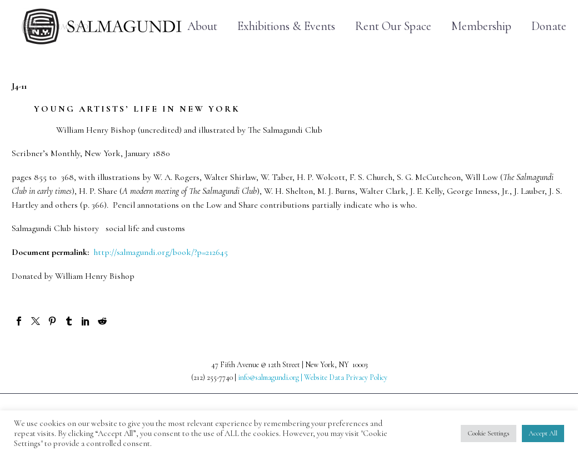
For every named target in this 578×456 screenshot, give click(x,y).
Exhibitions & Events (286, 26)
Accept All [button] (543, 433)
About (202, 26)
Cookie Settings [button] (488, 433)
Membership (481, 26)
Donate (548, 26)
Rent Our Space (393, 26)
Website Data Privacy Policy (345, 377)
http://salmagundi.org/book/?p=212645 (159, 252)
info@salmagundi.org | (271, 377)
